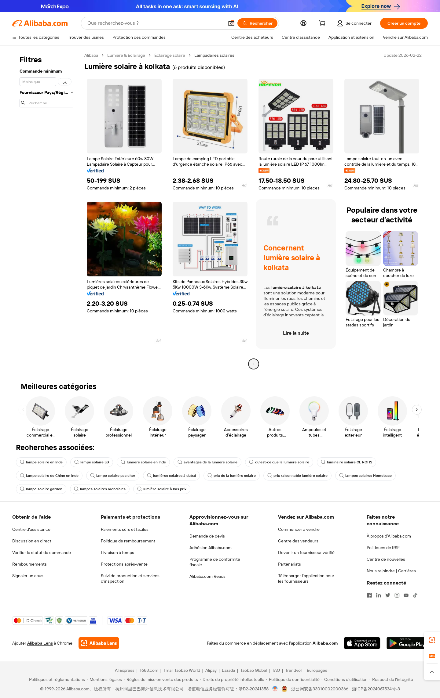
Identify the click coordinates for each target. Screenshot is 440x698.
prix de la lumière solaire (231, 475)
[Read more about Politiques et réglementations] (56, 679)
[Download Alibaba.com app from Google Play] (407, 643)
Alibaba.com (325, 643)
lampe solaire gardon (41, 489)
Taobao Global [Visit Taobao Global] (253, 670)
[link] (432, 640)
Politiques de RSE (383, 547)
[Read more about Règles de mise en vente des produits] (161, 679)
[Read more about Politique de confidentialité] (293, 679)
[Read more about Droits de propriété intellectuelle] (232, 679)
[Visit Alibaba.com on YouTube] (406, 595)
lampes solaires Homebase (365, 475)
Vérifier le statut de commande (41, 552)
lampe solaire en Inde (41, 462)
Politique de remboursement (128, 540)
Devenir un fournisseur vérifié (306, 552)
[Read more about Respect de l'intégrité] (391, 679)
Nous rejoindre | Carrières (391, 570)
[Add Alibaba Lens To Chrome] (99, 643)
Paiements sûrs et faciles (124, 529)
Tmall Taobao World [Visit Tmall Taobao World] (181, 670)
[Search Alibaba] (155, 23)
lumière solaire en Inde (143, 462)
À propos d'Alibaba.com (389, 536)
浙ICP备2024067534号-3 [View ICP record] (376, 688)
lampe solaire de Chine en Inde (49, 475)
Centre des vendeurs (298, 540)
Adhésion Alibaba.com (210, 547)
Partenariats (289, 564)
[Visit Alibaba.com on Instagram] (397, 595)
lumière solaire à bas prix (161, 489)
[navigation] (46, 210)
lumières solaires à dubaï (171, 475)
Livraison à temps (117, 552)
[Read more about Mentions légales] (104, 679)
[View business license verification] (275, 689)
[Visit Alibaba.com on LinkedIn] (378, 595)
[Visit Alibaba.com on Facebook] (369, 595)
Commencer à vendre (299, 529)
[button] (231, 23)
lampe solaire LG (91, 462)
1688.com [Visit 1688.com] (149, 670)
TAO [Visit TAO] (276, 670)
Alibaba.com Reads (207, 576)
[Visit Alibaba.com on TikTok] (415, 595)
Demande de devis (207, 536)
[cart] (323, 24)
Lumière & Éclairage (126, 55)
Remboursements (29, 564)
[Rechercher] (257, 23)
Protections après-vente (124, 564)
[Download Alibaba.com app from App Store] (362, 643)
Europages (317, 670)
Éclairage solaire (169, 55)
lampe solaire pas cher (112, 475)
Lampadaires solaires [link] (214, 55)
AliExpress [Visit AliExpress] (124, 670)
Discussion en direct (31, 540)
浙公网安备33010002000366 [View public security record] (319, 688)
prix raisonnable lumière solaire (297, 475)
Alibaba (91, 55)
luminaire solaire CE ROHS (346, 462)
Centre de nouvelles (386, 559)
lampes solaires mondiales (100, 489)
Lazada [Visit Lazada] (228, 670)
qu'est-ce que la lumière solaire (279, 462)
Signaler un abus (27, 575)
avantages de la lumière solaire (207, 462)
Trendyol (293, 670)
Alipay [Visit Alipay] (211, 670)
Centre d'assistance (31, 529)
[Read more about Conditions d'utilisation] (344, 679)
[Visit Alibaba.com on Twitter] (388, 595)
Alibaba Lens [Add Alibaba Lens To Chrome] (40, 643)
